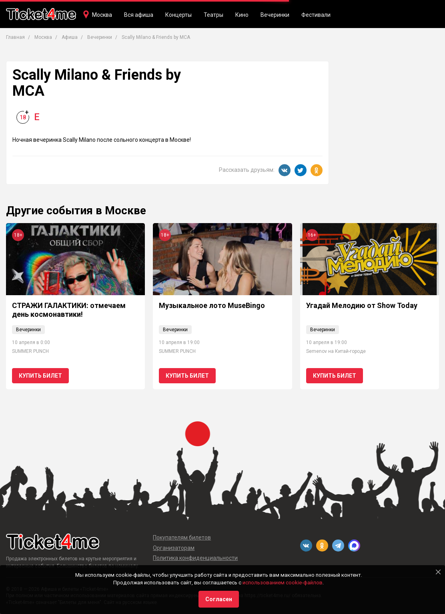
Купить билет (40, 375)
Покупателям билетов (182, 537)
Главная (15, 37)
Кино (242, 15)
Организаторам (173, 548)
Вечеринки (275, 15)
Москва (102, 15)
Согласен (218, 599)
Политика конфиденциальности (195, 558)
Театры (213, 15)
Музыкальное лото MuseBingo (212, 305)
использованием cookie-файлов (283, 583)
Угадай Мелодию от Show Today (361, 305)
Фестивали (316, 15)
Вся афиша (138, 15)
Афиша (70, 37)
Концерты (178, 15)
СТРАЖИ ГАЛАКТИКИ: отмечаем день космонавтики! (69, 309)
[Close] (438, 572)
